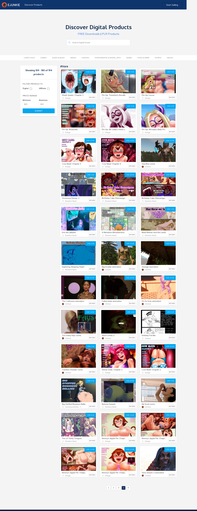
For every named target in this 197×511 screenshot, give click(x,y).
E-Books (85, 58)
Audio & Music (58, 58)
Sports (158, 58)
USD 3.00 (130, 106)
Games (129, 58)
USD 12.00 (90, 72)
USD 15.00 (90, 278)
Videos (73, 58)
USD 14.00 (90, 209)
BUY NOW (92, 97)
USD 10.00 (90, 140)
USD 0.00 (90, 175)
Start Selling (183, 5)
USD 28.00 (130, 175)
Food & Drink (143, 58)
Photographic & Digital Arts (108, 58)
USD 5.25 (170, 312)
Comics (43, 58)
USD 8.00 (90, 415)
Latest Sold (29, 58)
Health (170, 58)
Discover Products (33, 4)
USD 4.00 (130, 72)
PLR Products (110, 34)
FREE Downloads (89, 34)
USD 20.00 (170, 243)
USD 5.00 (130, 209)
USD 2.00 (90, 243)
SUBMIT (39, 110)
